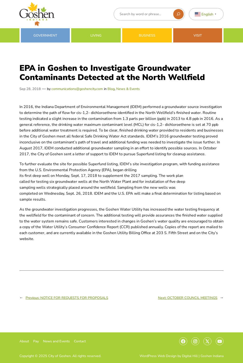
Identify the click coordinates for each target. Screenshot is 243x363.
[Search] (178, 14)
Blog (111, 88)
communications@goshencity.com (77, 88)
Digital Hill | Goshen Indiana (203, 356)
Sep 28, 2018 (30, 88)
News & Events (128, 88)
